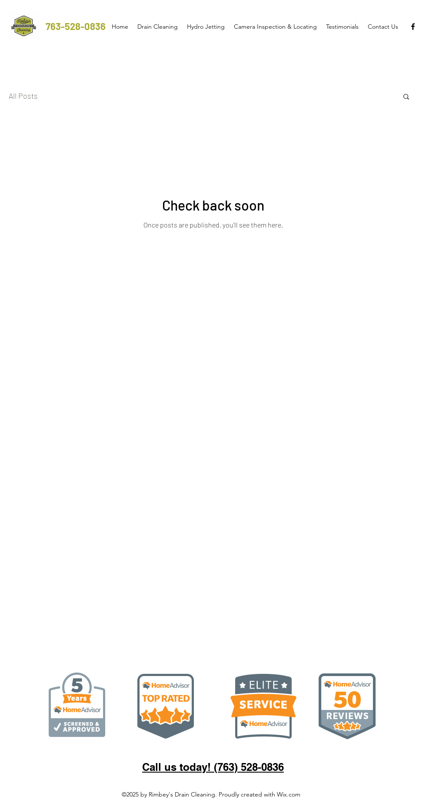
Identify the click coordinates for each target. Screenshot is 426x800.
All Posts (23, 95)
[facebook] (413, 26)
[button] (406, 97)
